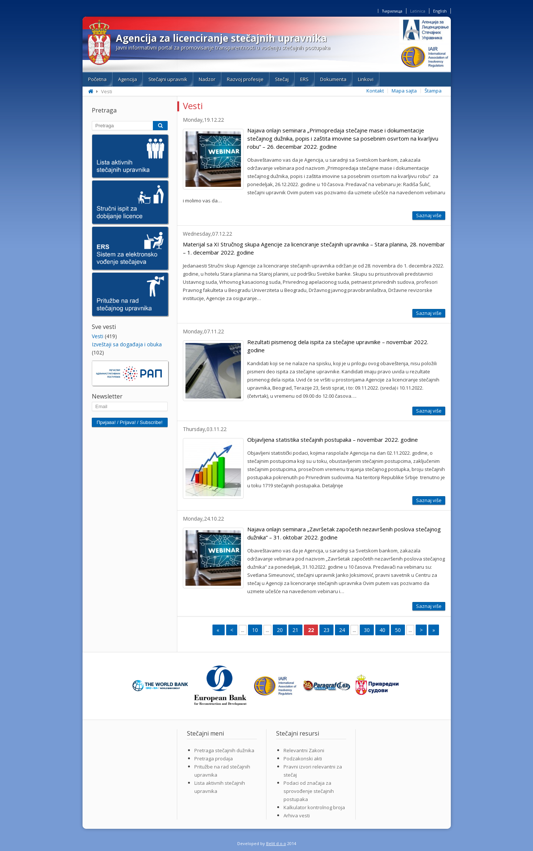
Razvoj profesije (245, 79)
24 (342, 629)
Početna (97, 79)
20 (280, 629)
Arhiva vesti (297, 815)
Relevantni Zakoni (304, 750)
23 (326, 629)
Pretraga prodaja (213, 758)
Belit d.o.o (276, 843)
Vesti (97, 336)
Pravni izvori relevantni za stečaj (313, 770)
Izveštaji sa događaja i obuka (127, 344)
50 (398, 629)
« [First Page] (219, 629)
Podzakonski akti (303, 758)
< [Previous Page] (231, 629)
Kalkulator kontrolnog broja (314, 807)
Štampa (433, 90)
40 (382, 629)
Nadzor (207, 79)
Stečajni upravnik (167, 79)
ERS (304, 79)
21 (295, 629)
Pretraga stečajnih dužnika (224, 750)
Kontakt (375, 90)
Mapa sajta (404, 90)
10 (255, 629)
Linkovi (365, 79)
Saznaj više (429, 215)
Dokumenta (333, 79)
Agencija (127, 79)
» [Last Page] (433, 629)
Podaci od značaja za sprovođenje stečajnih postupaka (309, 791)
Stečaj (282, 79)
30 (367, 629)
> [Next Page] (421, 629)
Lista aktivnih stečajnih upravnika (219, 787)
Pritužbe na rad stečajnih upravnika (222, 770)
